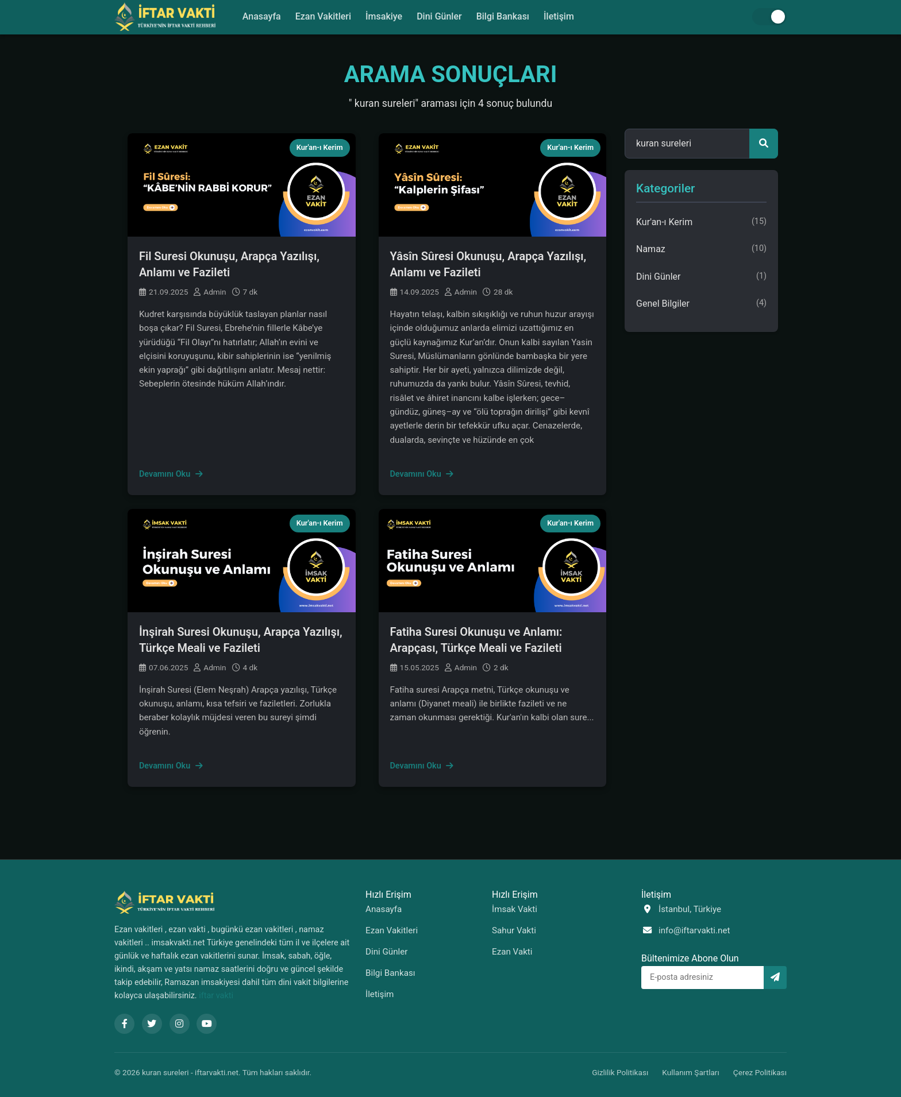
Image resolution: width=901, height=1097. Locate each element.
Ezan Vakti (512, 952)
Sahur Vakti (514, 930)
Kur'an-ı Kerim (320, 147)
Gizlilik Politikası (620, 1072)
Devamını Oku (171, 474)
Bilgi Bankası (503, 16)
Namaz (701, 249)
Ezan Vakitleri (323, 16)
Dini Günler (439, 16)
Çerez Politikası (760, 1072)
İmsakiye (383, 16)
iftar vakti (216, 996)
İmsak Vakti (514, 909)
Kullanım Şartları (690, 1072)
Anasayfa (260, 16)
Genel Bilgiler (701, 303)
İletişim (560, 16)
